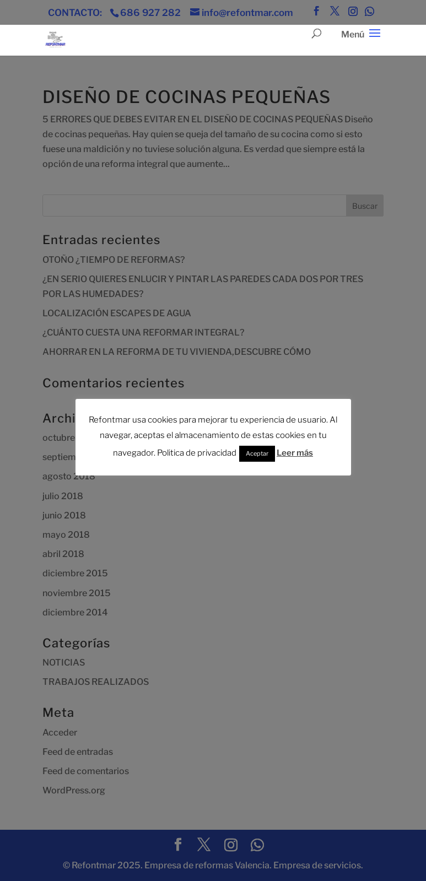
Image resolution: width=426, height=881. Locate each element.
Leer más (295, 453)
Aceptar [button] (257, 453)
